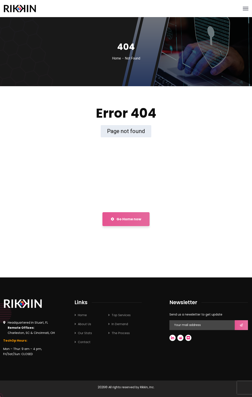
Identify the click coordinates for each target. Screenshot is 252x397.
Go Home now (126, 219)
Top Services (121, 315)
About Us (84, 324)
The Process (121, 333)
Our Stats (85, 333)
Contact (84, 342)
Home (116, 58)
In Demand (120, 324)
